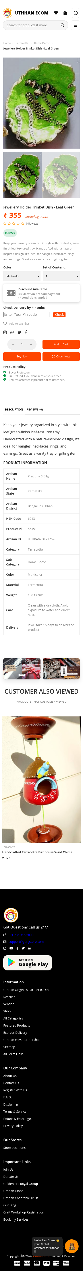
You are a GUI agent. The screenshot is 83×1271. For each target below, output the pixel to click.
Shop (7, 1011)
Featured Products (16, 1025)
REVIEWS (35, 409)
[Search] (62, 25)
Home (7, 43)
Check (59, 314)
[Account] (75, 13)
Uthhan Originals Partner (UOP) (25, 990)
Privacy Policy (13, 1126)
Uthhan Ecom (42, 1256)
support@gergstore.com (26, 941)
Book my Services (16, 1219)
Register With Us (15, 1090)
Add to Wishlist (19, 324)
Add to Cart (61, 344)
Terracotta (21, 43)
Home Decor (42, 43)
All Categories (13, 1018)
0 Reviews (32, 223)
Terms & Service (15, 1111)
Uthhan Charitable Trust (20, 1198)
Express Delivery (15, 1032)
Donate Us (10, 1176)
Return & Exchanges (17, 1118)
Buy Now (21, 356)
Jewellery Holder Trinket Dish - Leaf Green (31, 48)
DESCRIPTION (14, 409)
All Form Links (13, 1054)
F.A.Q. (7, 1097)
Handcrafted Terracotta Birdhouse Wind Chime (37, 852)
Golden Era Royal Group (20, 1184)
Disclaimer (10, 1104)
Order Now (61, 356)
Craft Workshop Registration (23, 1212)
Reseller (9, 997)
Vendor (8, 1004)
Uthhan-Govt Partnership (21, 1040)
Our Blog (9, 1205)
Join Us (8, 1169)
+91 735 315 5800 (20, 935)
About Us (10, 1076)
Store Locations (14, 1147)
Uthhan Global (13, 1191)
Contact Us (11, 1083)
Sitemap (9, 1047)
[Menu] (75, 25)
